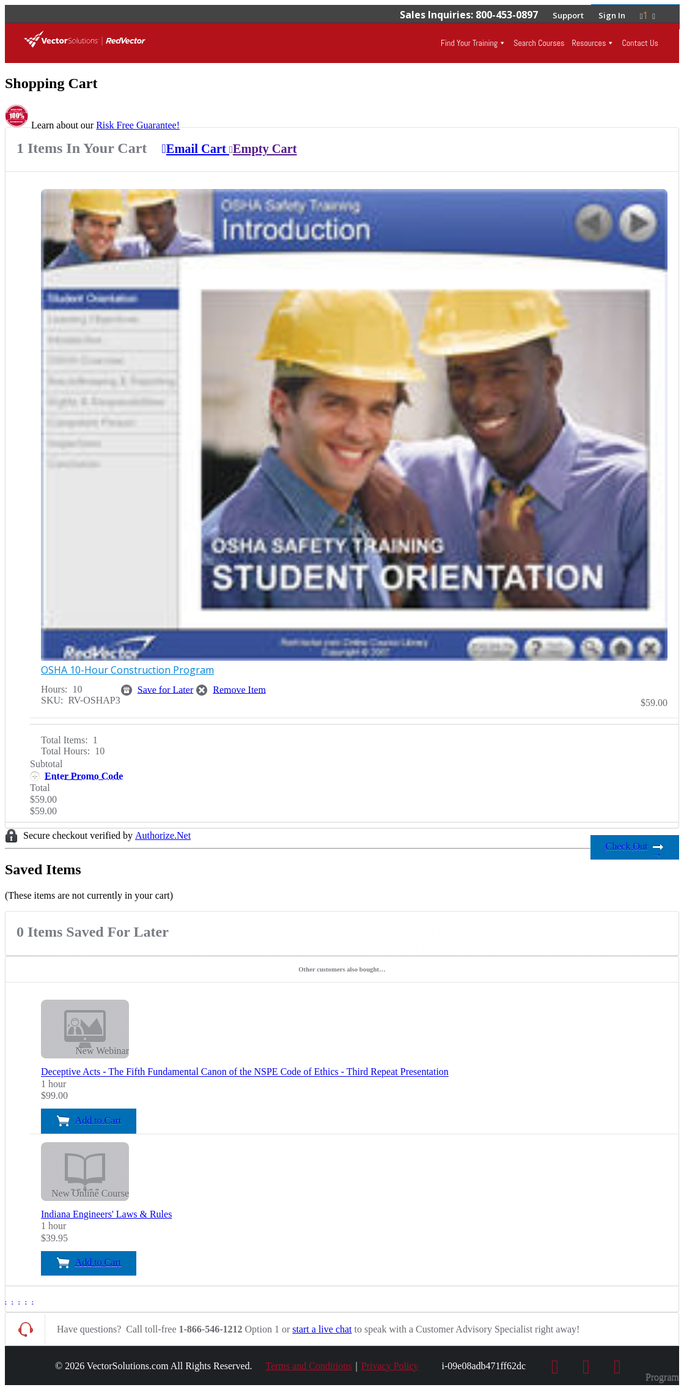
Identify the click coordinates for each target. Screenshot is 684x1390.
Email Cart (195, 148)
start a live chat (321, 1329)
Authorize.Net (163, 835)
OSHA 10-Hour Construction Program (127, 670)
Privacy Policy (390, 1366)
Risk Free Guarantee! (138, 125)
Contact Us (640, 42)
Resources (589, 42)
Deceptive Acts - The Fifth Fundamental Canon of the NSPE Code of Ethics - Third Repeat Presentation (245, 1072)
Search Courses (538, 42)
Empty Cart (263, 148)
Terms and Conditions (309, 1366)
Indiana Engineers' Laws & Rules (106, 1214)
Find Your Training (469, 42)
